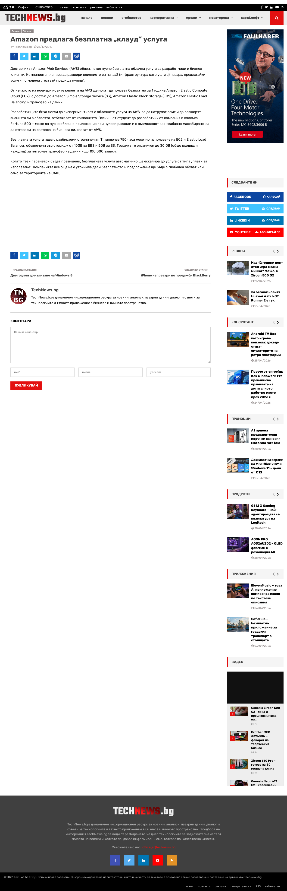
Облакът (27, 31)
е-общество (131, 18)
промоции (241, 419)
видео (237, 662)
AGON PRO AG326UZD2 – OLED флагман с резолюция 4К (267, 545)
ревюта (238, 251)
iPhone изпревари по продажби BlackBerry (176, 275)
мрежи (191, 18)
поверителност (241, 886)
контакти (79, 7)
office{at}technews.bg (158, 847)
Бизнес (16, 31)
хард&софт (250, 18)
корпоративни (162, 18)
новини (107, 18)
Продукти (240, 494)
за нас (64, 7)
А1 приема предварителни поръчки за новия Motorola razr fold (265, 436)
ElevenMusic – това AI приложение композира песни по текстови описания (266, 593)
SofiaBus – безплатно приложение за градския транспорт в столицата (264, 629)
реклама (96, 7)
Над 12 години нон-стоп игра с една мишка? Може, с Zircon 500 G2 (267, 269)
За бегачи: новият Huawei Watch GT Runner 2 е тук (265, 296)
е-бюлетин (114, 7)
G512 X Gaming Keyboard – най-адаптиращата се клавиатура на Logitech (265, 514)
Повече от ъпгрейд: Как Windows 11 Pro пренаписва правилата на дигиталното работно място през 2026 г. (267, 384)
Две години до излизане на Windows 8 (41, 275)
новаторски (219, 18)
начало (87, 18)
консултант (242, 322)
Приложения (243, 574)
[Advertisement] (110, 212)
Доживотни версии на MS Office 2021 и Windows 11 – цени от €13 (267, 466)
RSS (258, 886)
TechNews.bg (23, 46)
